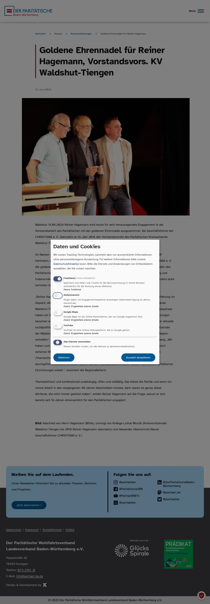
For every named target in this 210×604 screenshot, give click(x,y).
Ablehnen (64, 357)
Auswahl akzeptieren (138, 357)
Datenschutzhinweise (66, 264)
